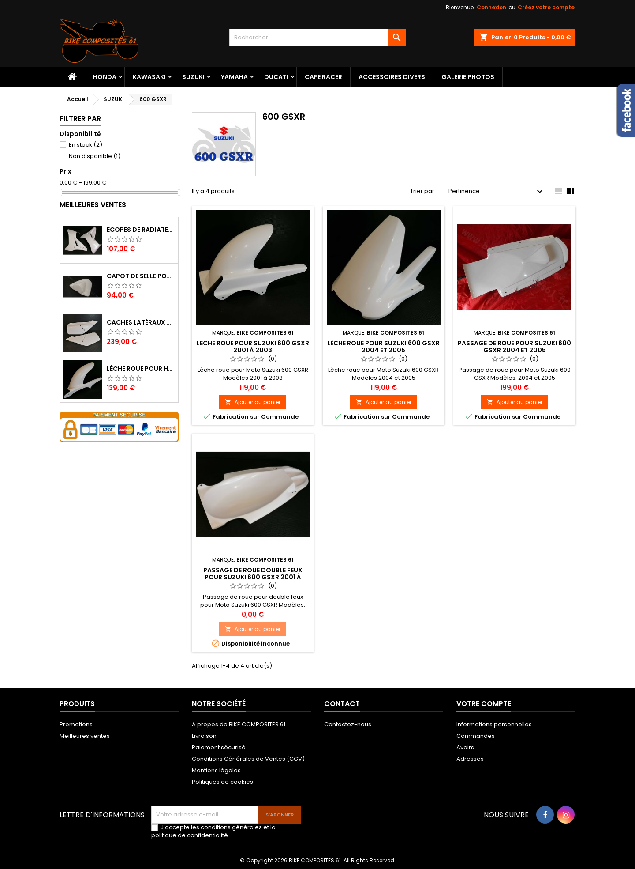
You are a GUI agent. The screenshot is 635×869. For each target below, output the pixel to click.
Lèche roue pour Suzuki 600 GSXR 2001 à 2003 (253, 347)
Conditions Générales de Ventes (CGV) (248, 759)
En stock (85, 144)
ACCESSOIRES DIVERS (392, 76)
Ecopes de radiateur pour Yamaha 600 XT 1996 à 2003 (141, 229)
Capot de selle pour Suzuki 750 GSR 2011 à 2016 (141, 276)
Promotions (76, 724)
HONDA (104, 76)
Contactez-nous (347, 724)
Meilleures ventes (85, 736)
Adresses (470, 759)
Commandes (475, 736)
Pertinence (496, 191)
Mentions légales (216, 770)
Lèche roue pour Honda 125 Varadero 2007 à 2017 (141, 368)
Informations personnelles (494, 724)
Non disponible (94, 156)
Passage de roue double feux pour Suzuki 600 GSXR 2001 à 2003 (253, 577)
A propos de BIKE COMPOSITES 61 (238, 724)
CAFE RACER (323, 76)
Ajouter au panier (252, 402)
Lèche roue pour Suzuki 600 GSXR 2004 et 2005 (383, 347)
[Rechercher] (317, 37)
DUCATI (276, 76)
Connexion (491, 7)
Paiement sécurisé (219, 747)
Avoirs (465, 747)
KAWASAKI (149, 76)
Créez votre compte (546, 7)
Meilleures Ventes (93, 205)
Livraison (204, 736)
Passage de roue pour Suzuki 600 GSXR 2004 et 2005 (514, 347)
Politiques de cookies (222, 782)
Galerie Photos (467, 76)
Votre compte (483, 704)
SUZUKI (193, 76)
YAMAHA (234, 76)
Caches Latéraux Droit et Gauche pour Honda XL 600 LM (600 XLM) (141, 322)
